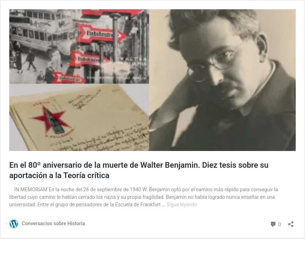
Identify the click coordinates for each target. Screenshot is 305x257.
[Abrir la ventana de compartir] (291, 221)
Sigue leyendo (181, 204)
